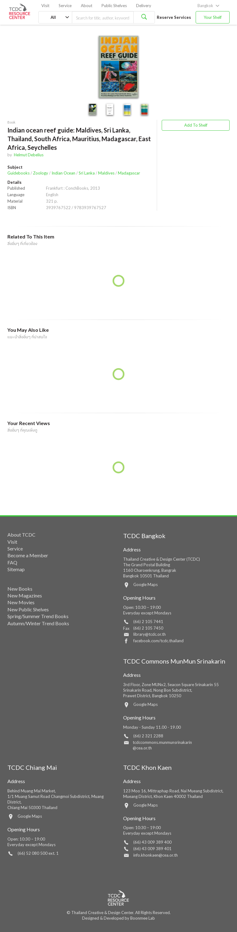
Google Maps (145, 584)
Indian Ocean (63, 173)
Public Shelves (114, 5)
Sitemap (16, 569)
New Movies (21, 602)
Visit (45, 5)
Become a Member (27, 555)
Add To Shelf (195, 125)
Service (65, 5)
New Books (19, 589)
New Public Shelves (28, 609)
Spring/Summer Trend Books (38, 616)
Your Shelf (213, 17)
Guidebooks (18, 173)
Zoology (40, 173)
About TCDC (21, 535)
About (86, 5)
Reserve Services (174, 17)
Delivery (143, 5)
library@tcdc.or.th (149, 634)
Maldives (106, 173)
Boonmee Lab (142, 918)
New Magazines (24, 595)
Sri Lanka (87, 173)
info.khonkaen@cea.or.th (155, 855)
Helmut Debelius (29, 154)
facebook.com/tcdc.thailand (158, 640)
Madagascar (129, 173)
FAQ (12, 562)
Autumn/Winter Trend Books (38, 623)
